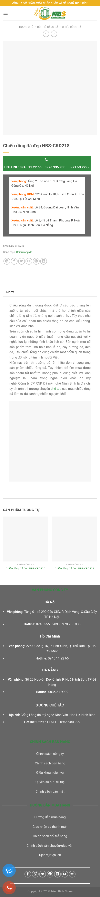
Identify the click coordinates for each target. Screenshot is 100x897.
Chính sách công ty (50, 754)
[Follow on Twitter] (42, 874)
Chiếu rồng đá (71, 26)
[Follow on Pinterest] (50, 874)
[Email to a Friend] (29, 261)
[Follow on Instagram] (35, 874)
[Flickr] (72, 874)
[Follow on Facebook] (27, 874)
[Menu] (5, 13)
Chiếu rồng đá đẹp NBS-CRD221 (74, 568)
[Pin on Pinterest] (36, 261)
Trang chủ (26, 26)
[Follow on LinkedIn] (57, 874)
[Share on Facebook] (14, 261)
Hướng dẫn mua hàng (50, 817)
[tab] (50, 292)
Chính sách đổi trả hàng (50, 836)
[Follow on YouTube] (64, 874)
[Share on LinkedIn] (43, 261)
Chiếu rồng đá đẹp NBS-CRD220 (25, 568)
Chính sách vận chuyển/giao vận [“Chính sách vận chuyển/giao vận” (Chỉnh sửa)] (50, 846)
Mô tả (10, 292)
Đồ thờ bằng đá (47, 26)
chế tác (56, 389)
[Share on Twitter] (21, 261)
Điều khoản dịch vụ (50, 773)
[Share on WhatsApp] (6, 261)
